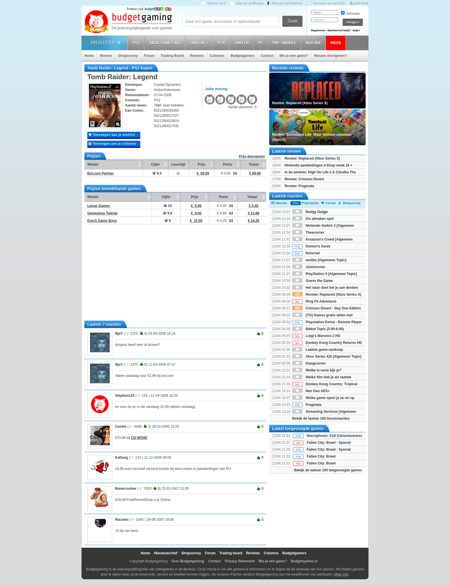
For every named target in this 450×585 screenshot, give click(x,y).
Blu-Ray (314, 42)
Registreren (318, 30)
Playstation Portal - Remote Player (327, 322)
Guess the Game (312, 281)
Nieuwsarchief (165, 553)
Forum (149, 56)
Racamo (122, 520)
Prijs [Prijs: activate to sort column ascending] (201, 164)
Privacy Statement (240, 561)
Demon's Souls (311, 246)
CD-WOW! (139, 438)
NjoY (119, 334)
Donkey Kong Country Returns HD (327, 343)
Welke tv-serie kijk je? (317, 370)
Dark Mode (361, 3)
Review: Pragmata (299, 186)
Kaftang (121, 458)
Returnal (306, 253)
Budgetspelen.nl (304, 561)
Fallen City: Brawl (321, 456)
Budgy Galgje (310, 212)
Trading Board (172, 56)
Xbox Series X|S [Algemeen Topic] (327, 357)
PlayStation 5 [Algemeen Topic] (324, 274)
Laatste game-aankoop (317, 350)
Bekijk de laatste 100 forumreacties (321, 419)
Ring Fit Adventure (314, 301)
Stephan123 (124, 396)
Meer (337, 42)
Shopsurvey (128, 56)
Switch (242, 42)
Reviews (197, 56)
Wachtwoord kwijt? (339, 30)
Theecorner (308, 232)
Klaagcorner (309, 363)
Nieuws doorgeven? (330, 56)
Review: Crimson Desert (304, 179)
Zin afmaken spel (313, 219)
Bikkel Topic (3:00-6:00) (318, 329)
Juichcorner (308, 267)
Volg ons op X (216, 3)
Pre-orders (285, 42)
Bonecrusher (125, 489)
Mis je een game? (294, 56)
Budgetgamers (242, 56)
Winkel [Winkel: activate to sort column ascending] (92, 164)
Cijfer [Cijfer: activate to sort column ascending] (155, 164)
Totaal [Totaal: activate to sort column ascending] (253, 164)
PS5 (137, 42)
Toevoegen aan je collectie (112, 143)
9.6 (167, 213)
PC (261, 42)
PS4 (222, 42)
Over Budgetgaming (187, 561)
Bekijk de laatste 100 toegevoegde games (328, 470)
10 (167, 206)
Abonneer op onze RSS (329, 3)
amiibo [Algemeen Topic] (319, 260)
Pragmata (306, 405)
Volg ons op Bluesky (250, 3)
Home (89, 56)
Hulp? (356, 30)
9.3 (157, 173)
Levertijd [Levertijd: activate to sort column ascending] (178, 164)
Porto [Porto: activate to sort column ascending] (227, 164)
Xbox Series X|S (165, 42)
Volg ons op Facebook (287, 3)
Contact (267, 56)
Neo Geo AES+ (311, 391)
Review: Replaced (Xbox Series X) (312, 158)
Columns (217, 56)
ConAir (121, 427)
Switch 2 (200, 42)
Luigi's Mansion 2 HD (316, 336)
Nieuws (106, 56)
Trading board (230, 553)
